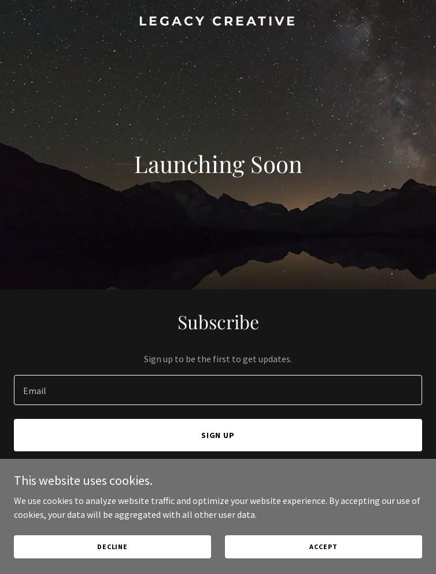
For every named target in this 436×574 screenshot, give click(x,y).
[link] (218, 22)
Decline (112, 546)
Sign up (218, 435)
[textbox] (218, 390)
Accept (323, 546)
